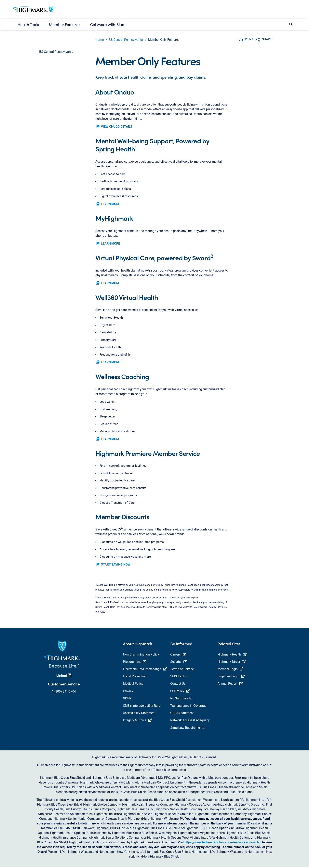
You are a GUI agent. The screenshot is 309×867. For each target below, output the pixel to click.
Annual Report (230, 683)
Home (99, 39)
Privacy (128, 691)
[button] (291, 24)
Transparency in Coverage (188, 705)
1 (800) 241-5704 (64, 691)
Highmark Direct (232, 661)
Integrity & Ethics (137, 720)
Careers (178, 654)
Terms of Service (182, 669)
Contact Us (177, 683)
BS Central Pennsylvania (126, 39)
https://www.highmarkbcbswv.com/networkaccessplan (222, 842)
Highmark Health (232, 654)
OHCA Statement (182, 713)
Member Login (230, 669)
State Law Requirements (187, 727)
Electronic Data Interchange (145, 669)
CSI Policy (180, 691)
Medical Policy (133, 683)
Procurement (134, 661)
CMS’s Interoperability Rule (141, 705)
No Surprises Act (181, 698)
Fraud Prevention (135, 676)
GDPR (127, 698)
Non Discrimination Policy (141, 654)
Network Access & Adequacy (190, 720)
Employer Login (231, 676)
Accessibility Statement (139, 713)
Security (178, 661)
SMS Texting (179, 676)
